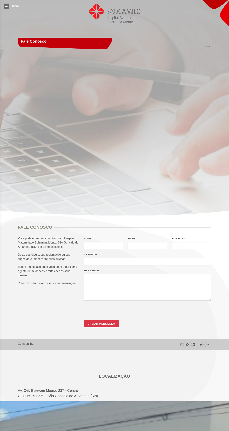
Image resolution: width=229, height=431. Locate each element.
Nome (88, 238)
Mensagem (92, 270)
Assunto (91, 254)
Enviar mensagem (101, 323)
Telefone (178, 238)
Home (207, 46)
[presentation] (111, 310)
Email (132, 238)
